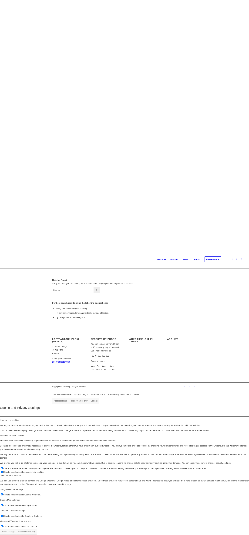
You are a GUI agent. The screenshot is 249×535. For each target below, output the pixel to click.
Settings (94, 401)
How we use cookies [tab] (9, 420)
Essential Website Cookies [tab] (12, 435)
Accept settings (60, 401)
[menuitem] (161, 259)
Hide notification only (78, 401)
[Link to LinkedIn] (241, 259)
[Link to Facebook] (232, 259)
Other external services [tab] (10, 475)
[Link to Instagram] (237, 259)
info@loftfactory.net (61, 362)
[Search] (76, 290)
